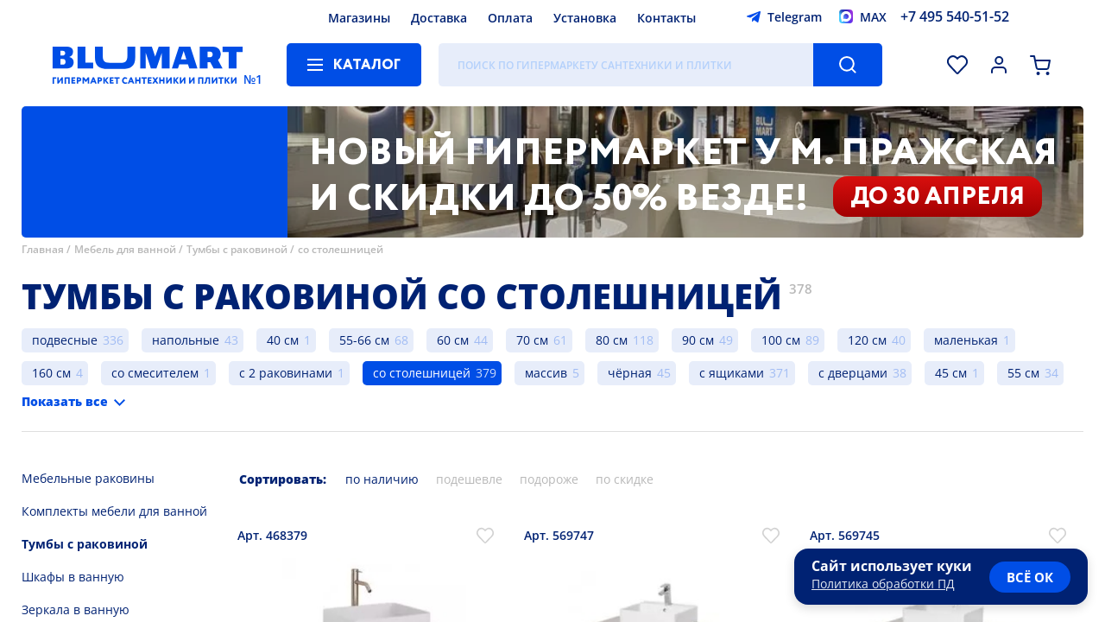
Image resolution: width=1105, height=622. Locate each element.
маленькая (966, 340)
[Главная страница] (147, 65)
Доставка (439, 18)
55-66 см (364, 340)
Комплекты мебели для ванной (114, 511)
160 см (51, 373)
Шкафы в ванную (73, 576)
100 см (780, 340)
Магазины (359, 18)
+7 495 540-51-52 (954, 16)
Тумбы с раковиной (236, 249)
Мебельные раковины (88, 478)
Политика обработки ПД (883, 583)
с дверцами (852, 373)
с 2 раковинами (285, 373)
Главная (43, 249)
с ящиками (731, 373)
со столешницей (340, 249)
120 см (867, 340)
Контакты (666, 18)
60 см (453, 340)
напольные (185, 340)
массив (546, 373)
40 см (283, 340)
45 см (951, 373)
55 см (1023, 373)
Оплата (510, 18)
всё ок (1030, 577)
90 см (698, 340)
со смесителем (155, 373)
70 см (532, 340)
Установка (584, 18)
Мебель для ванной (125, 249)
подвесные (65, 340)
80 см (612, 340)
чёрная (630, 373)
